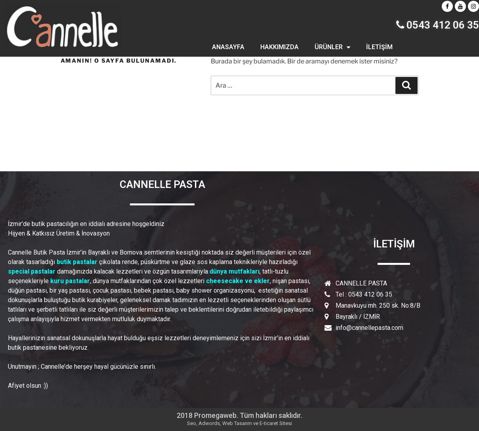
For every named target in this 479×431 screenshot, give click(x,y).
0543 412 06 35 (437, 25)
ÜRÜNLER (332, 47)
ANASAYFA (228, 47)
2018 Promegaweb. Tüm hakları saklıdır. (239, 415)
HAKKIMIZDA (279, 47)
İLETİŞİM (379, 47)
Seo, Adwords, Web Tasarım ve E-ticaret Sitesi (239, 423)
